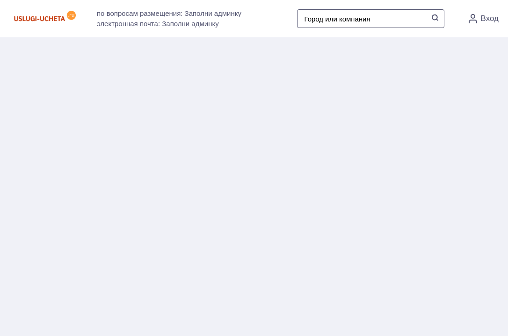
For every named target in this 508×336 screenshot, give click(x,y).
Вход (484, 18)
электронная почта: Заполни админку (158, 24)
